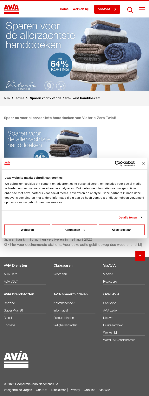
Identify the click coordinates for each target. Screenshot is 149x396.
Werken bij (80, 9)
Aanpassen (75, 229)
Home (64, 9)
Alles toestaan (122, 229)
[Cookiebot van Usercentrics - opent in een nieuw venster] (118, 163)
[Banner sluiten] (143, 163)
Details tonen (128, 217)
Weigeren (27, 229)
